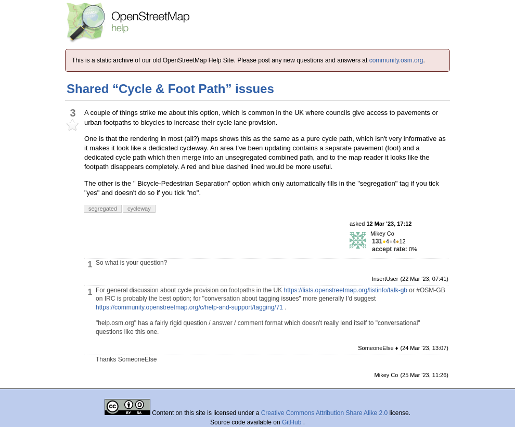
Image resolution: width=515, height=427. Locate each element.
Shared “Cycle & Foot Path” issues (170, 89)
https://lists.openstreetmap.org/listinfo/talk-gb (345, 290)
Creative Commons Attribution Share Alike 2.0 (324, 413)
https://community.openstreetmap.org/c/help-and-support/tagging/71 (189, 307)
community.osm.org (396, 60)
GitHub (292, 422)
